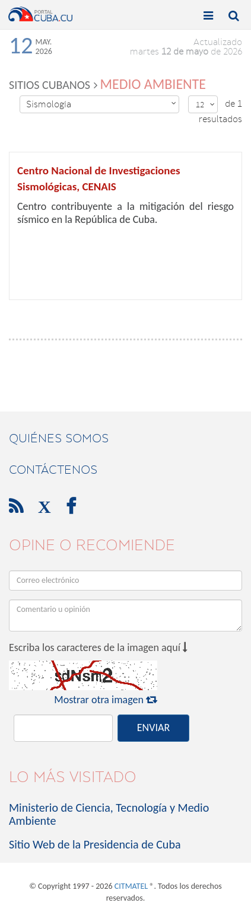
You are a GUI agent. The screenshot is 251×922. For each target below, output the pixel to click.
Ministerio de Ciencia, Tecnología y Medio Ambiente (109, 814)
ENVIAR (153, 727)
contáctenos (53, 469)
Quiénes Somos (59, 438)
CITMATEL (131, 886)
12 (205, 105)
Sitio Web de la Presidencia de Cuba (94, 844)
